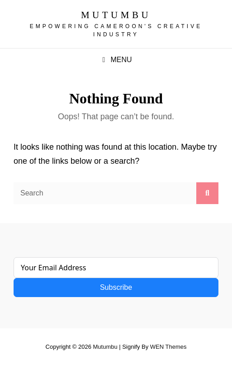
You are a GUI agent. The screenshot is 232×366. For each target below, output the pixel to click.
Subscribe (116, 287)
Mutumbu (116, 15)
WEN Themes (168, 346)
